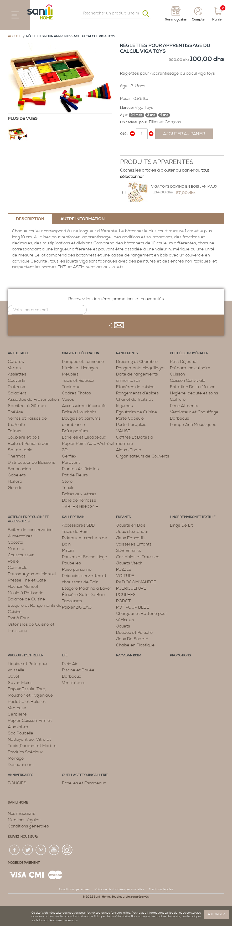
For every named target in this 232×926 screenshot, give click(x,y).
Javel (13, 676)
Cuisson (177, 374)
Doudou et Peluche (134, 632)
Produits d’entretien (26, 655)
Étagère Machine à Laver (86, 588)
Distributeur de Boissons (31, 462)
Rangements (127, 353)
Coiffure (178, 399)
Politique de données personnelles (119, 889)
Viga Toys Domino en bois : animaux (184, 186)
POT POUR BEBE (132, 607)
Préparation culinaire (190, 368)
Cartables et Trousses (137, 556)
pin (41, 850)
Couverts (16, 380)
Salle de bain (73, 517)
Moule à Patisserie (26, 592)
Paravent (71, 462)
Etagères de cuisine (135, 386)
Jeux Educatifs (131, 538)
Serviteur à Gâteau (27, 405)
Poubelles (71, 563)
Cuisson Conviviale (187, 380)
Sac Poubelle (20, 733)
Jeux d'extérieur (132, 531)
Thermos (16, 456)
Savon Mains (20, 682)
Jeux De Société (132, 638)
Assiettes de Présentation (33, 399)
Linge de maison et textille (192, 517)
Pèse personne (77, 569)
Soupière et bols (24, 437)
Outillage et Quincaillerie (85, 775)
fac (14, 850)
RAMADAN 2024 (128, 655)
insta (67, 850)
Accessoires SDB (78, 525)
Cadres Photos (76, 393)
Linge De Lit (181, 525)
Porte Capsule (130, 418)
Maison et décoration (80, 353)
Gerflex (69, 456)
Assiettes (17, 374)
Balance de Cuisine (26, 599)
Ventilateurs (73, 682)
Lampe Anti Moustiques (193, 424)
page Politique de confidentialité (108, 916)
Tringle (68, 487)
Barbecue (179, 418)
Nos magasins (21, 813)
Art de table (18, 353)
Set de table (20, 449)
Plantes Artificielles (80, 468)
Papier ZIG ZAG (77, 607)
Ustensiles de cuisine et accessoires (28, 519)
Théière (15, 412)
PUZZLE (123, 569)
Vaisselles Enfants (134, 544)
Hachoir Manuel (23, 586)
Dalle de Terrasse (79, 500)
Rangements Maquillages (141, 368)
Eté (65, 655)
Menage (16, 758)
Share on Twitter (135, 150)
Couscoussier (21, 555)
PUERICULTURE (131, 588)
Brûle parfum (75, 431)
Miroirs (68, 550)
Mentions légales (24, 819)
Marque (126, 108)
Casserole (18, 567)
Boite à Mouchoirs (79, 412)
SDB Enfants (128, 550)
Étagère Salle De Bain (83, 594)
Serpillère (17, 714)
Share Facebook (125, 150)
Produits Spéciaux (25, 752)
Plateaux (16, 386)
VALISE (123, 431)
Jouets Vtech (129, 563)
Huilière (15, 481)
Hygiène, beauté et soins (194, 393)
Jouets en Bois (130, 525)
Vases (68, 399)
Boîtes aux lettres (79, 494)
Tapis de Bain (75, 531)
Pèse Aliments (184, 405)
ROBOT (123, 601)
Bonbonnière (20, 468)
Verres (14, 368)
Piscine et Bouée (78, 670)
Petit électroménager (189, 353)
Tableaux (71, 386)
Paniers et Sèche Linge (84, 556)
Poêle (13, 561)
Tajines (14, 431)
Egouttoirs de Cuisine (136, 412)
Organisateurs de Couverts (142, 456)
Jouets (123, 626)
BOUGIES (17, 783)
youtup (54, 850)
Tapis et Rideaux (78, 380)
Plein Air (70, 663)
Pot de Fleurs (75, 475)
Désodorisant (21, 764)
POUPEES (126, 594)
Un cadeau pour (133, 122)
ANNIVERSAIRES (20, 775)
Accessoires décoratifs (84, 405)
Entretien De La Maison (192, 386)
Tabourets (72, 601)
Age (123, 115)
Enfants (123, 517)
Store (67, 481)
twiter (27, 850)
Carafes (16, 361)
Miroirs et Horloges (80, 368)
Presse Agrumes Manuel (32, 574)
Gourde (15, 487)
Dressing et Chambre (137, 361)
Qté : (124, 134)
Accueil (14, 36)
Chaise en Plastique (135, 645)
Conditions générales (28, 826)
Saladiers (17, 393)
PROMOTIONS (180, 655)
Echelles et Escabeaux (84, 437)
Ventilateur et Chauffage (194, 412)
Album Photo (128, 449)
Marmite (16, 548)
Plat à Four (18, 618)
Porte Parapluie (131, 424)
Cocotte (15, 542)
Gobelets (17, 475)
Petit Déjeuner (184, 361)
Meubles (70, 374)
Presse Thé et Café (27, 580)
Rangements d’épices (137, 393)
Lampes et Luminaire (83, 361)
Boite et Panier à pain (29, 443)
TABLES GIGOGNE (80, 506)
